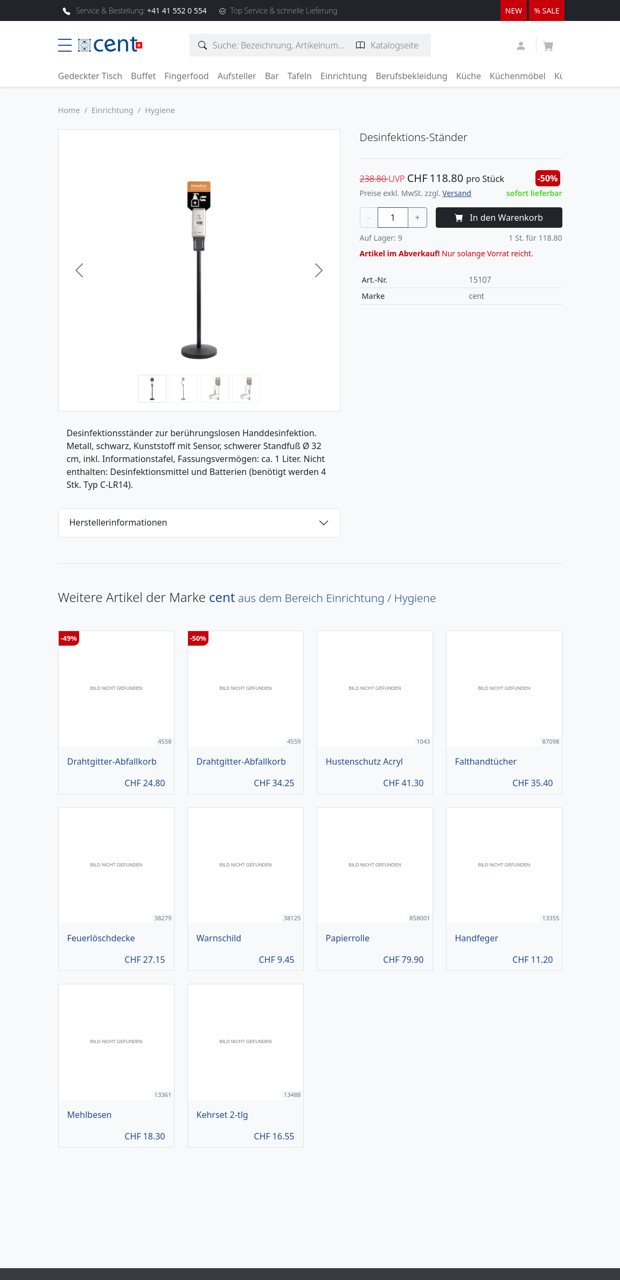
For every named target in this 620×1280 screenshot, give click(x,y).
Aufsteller (237, 76)
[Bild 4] (246, 389)
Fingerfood (186, 76)
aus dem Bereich (322, 597)
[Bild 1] (152, 389)
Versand (456, 193)
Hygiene (160, 110)
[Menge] (393, 217)
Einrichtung (344, 76)
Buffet (143, 76)
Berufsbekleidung (411, 76)
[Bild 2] (184, 389)
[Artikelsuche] (203, 45)
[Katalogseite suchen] (360, 45)
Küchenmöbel (518, 76)
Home (69, 110)
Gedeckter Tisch (90, 76)
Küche (468, 76)
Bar (272, 76)
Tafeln (300, 76)
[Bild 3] (215, 389)
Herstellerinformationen (118, 522)
